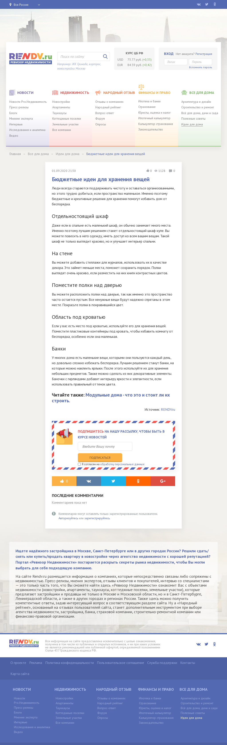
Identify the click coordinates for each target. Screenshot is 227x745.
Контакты (187, 653)
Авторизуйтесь (68, 509)
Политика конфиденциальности (69, 653)
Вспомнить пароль (200, 67)
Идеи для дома (192, 124)
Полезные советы (193, 119)
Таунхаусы (59, 113)
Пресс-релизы (19, 107)
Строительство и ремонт (197, 107)
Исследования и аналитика (27, 130)
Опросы (100, 124)
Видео (13, 136)
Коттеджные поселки (66, 119)
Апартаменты (61, 107)
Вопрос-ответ (104, 113)
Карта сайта (19, 665)
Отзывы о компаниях (109, 102)
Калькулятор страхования (155, 124)
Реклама (35, 653)
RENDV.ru (168, 409)
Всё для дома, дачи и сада (199, 113)
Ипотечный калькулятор (154, 118)
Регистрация (204, 54)
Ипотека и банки (149, 101)
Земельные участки (65, 124)
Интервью (16, 124)
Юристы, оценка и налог (154, 113)
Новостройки (61, 102)
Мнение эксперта (21, 119)
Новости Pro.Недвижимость (28, 102)
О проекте (18, 653)
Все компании (61, 130)
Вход (169, 53)
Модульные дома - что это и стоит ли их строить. (111, 398)
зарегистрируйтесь (97, 509)
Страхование (147, 107)
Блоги (13, 113)
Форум (100, 119)
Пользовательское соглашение (120, 653)
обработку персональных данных (122, 455)
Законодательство (150, 129)
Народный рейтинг (108, 107)
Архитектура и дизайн (196, 102)
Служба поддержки (162, 653)
